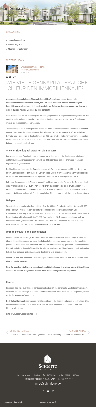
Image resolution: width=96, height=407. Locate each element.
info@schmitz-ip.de (48, 383)
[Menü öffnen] (90, 7)
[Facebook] (43, 391)
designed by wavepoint (48, 402)
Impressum (8, 402)
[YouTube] (48, 391)
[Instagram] (53, 391)
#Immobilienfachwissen (18, 49)
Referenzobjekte (15, 44)
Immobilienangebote (16, 40)
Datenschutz (18, 402)
